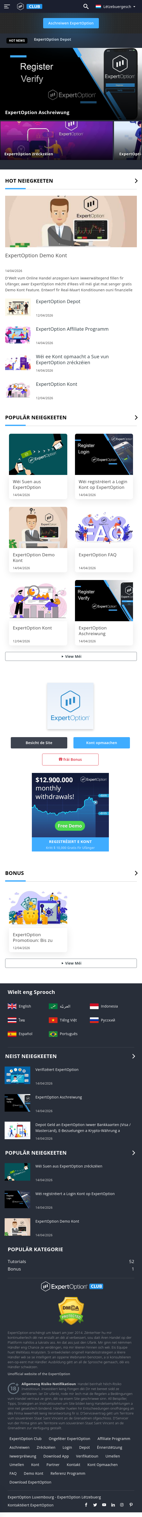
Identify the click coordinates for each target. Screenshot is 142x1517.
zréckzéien (46, 1447)
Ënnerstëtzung (109, 1447)
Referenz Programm (68, 1473)
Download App (56, 1456)
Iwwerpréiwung (23, 1456)
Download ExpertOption (30, 1482)
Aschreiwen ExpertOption (71, 23)
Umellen (113, 1456)
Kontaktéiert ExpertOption (31, 1505)
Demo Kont (33, 1473)
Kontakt (73, 1464)
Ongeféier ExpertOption (69, 1438)
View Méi (71, 656)
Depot (84, 1447)
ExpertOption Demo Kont (56, 39)
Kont (35, 1464)
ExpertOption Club (26, 1438)
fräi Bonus (70, 759)
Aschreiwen (20, 1447)
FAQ (13, 1473)
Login (67, 1447)
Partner (53, 1464)
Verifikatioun (87, 1456)
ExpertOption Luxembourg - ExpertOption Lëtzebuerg (54, 1497)
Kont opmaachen (101, 742)
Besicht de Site (39, 742)
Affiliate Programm (114, 1438)
